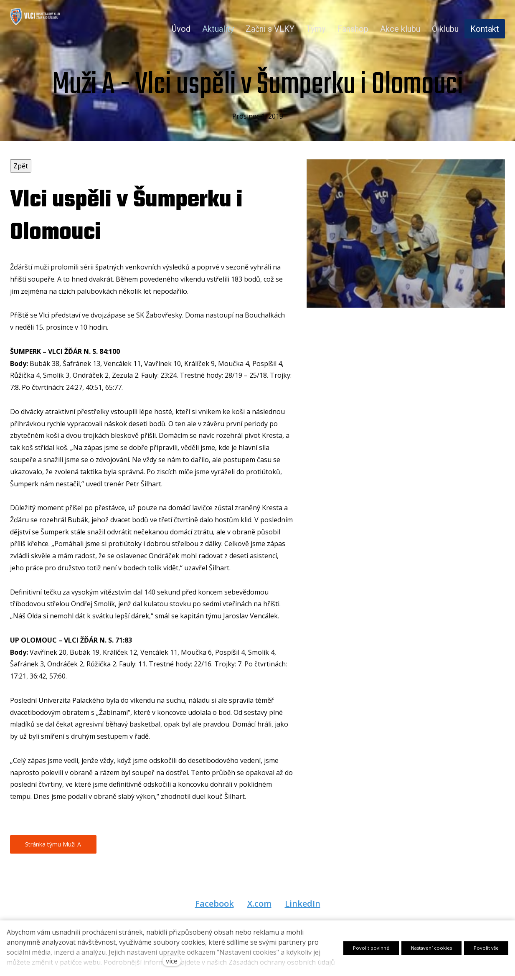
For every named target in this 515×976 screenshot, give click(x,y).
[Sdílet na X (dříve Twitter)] (259, 912)
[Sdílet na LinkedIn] (302, 912)
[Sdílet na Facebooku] (214, 912)
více (172, 961)
